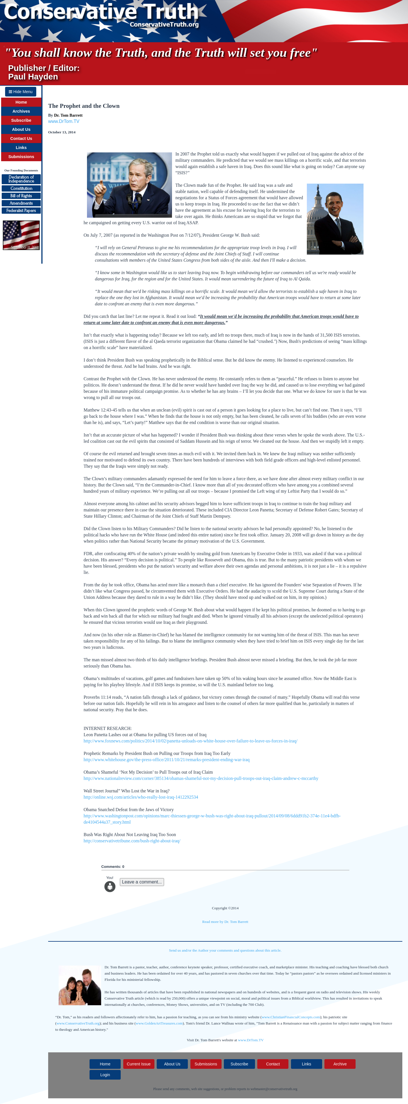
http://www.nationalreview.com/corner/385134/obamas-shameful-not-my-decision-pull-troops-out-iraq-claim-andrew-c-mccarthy (201, 778)
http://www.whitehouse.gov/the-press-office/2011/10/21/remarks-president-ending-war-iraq (167, 759)
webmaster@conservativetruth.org (273, 1089)
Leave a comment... (142, 882)
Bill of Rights (21, 195)
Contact (273, 1064)
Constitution (21, 188)
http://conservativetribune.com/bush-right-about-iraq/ (132, 840)
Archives (21, 111)
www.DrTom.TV (63, 121)
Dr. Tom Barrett (68, 115)
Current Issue (139, 1064)
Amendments (21, 203)
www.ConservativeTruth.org (77, 1023)
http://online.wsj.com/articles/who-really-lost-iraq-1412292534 (141, 797)
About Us (21, 129)
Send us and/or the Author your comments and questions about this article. (225, 950)
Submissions (21, 156)
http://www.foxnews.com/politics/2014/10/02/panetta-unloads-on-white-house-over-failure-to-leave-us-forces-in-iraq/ (191, 740)
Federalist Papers (21, 210)
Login (105, 1074)
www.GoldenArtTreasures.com (159, 1023)
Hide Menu (21, 91)
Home (21, 102)
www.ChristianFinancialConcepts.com (291, 1017)
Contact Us (21, 138)
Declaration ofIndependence (21, 179)
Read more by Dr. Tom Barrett (225, 922)
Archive (340, 1064)
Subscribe (21, 120)
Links (21, 147)
